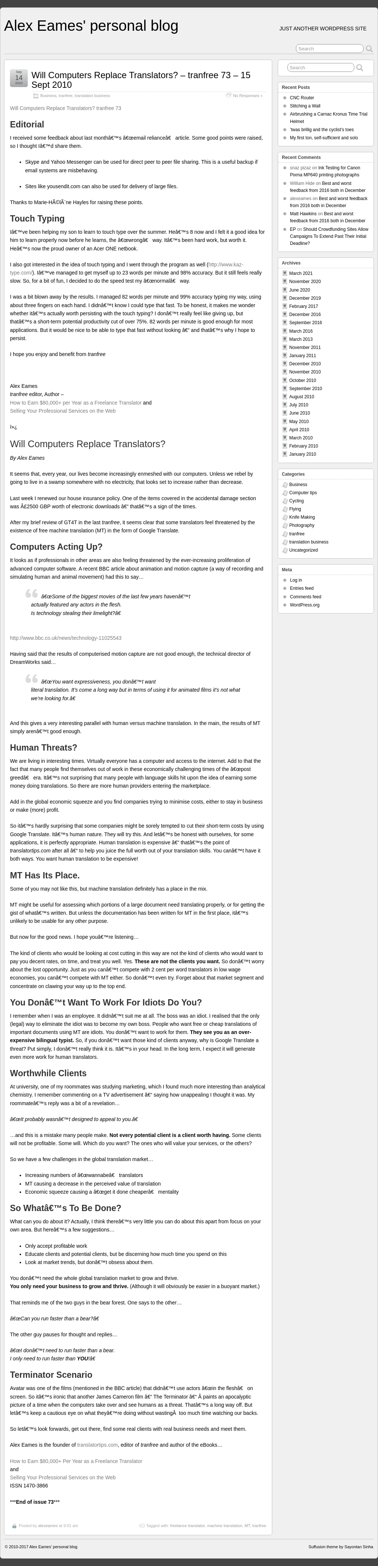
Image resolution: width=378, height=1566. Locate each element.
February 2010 (303, 446)
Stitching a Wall (305, 106)
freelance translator (187, 1525)
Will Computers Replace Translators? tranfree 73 (65, 108)
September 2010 (305, 388)
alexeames (48, 1525)
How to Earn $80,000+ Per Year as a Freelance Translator (76, 1461)
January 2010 (302, 454)
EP (293, 229)
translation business (92, 95)
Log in (296, 580)
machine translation (224, 1525)
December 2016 (305, 314)
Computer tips (303, 492)
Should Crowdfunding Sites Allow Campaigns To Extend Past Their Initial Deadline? (329, 236)
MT (247, 1525)
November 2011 (305, 347)
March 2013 (301, 339)
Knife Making (302, 517)
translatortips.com (97, 1445)
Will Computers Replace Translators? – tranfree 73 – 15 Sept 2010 (140, 80)
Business (48, 95)
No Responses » (248, 95)
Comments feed (305, 596)
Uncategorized (303, 550)
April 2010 (299, 429)
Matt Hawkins (303, 213)
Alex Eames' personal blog (91, 25)
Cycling (296, 500)
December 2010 (305, 363)
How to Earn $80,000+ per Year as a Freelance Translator (76, 403)
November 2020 (305, 281)
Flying (295, 509)
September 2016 (305, 322)
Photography (301, 525)
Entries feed (302, 588)
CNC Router (302, 97)
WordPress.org (305, 605)
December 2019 (305, 298)
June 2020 (299, 290)
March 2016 (301, 331)
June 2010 (299, 413)
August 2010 (301, 396)
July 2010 (298, 405)
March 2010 (301, 437)
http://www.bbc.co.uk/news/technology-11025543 (66, 638)
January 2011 (302, 355)
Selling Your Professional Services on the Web (63, 411)
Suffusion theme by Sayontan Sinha (340, 1547)
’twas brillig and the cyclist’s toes (322, 129)
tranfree (65, 95)
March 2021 (301, 273)
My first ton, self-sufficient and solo (324, 137)
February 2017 (303, 306)
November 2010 (305, 372)
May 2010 (299, 421)
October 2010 (302, 380)
